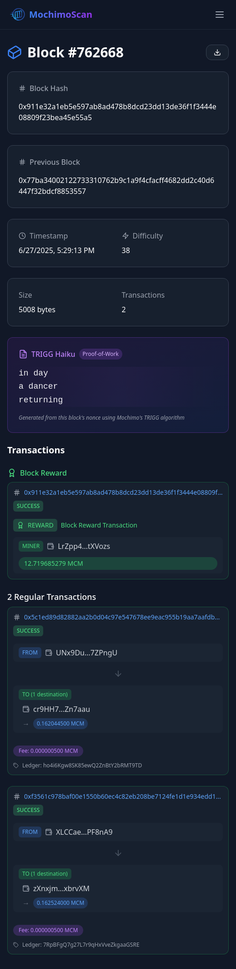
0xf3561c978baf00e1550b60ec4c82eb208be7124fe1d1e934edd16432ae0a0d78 (123, 796)
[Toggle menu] (220, 14)
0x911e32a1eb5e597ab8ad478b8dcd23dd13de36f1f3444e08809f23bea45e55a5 (123, 492)
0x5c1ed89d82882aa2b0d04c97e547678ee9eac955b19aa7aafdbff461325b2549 (123, 617)
